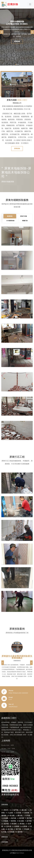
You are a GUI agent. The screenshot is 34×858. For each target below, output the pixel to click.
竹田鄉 (27, 815)
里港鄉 (18, 812)
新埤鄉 (29, 821)
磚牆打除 (25, 221)
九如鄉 (10, 812)
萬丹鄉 (13, 818)
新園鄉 (16, 826)
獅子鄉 (18, 829)
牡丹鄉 (3, 832)
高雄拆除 (4, 842)
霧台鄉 (24, 810)
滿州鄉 (19, 832)
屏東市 (6, 810)
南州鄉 (6, 823)
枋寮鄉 (24, 826)
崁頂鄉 (21, 821)
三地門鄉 (15, 810)
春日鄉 (10, 829)
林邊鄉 (14, 823)
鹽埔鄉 (3, 815)
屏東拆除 (17, 41)
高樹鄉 (26, 812)
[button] (2, 662)
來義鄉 (5, 821)
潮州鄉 (21, 818)
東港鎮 (22, 823)
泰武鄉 (29, 818)
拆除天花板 (23, 216)
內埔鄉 (5, 818)
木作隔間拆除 (10, 221)
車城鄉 (26, 829)
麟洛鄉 (20, 815)
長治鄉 (12, 815)
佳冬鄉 (8, 826)
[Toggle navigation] (30, 4)
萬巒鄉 (13, 821)
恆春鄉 (11, 832)
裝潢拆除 (10, 216)
